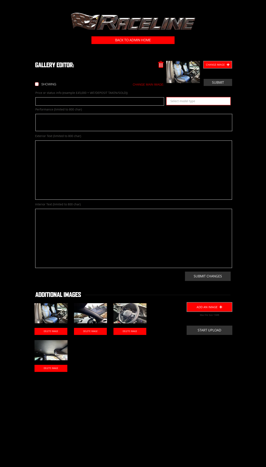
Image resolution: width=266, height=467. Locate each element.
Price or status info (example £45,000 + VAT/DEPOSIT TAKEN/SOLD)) (81, 92)
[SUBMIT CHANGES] (208, 276)
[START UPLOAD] (209, 330)
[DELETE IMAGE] (50, 331)
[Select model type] (198, 101)
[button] (217, 65)
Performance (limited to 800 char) (58, 109)
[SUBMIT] (218, 82)
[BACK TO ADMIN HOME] (133, 40)
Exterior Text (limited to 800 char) (58, 136)
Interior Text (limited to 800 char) (58, 204)
